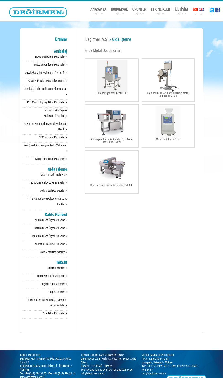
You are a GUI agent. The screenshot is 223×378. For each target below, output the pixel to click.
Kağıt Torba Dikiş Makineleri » (51, 158)
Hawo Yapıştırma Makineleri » (51, 56)
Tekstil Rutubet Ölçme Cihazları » (49, 236)
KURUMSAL (119, 9)
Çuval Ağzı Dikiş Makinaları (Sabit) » (47, 80)
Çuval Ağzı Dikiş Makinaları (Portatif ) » (46, 72)
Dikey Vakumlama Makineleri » (50, 64)
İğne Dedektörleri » (57, 267)
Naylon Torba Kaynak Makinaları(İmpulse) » (55, 113)
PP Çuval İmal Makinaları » (53, 137)
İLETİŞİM (181, 9)
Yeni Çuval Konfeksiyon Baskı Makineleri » (45, 148)
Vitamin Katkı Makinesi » (54, 174)
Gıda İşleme (57, 169)
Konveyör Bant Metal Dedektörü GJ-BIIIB (111, 169)
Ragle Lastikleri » (58, 292)
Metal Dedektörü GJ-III (168, 123)
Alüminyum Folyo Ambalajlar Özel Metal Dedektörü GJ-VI (111, 125)
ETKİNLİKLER (160, 9)
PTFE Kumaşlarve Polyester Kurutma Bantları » (47, 201)
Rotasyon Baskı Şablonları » (52, 275)
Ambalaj (60, 51)
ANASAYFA (98, 9)
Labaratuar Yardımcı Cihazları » (50, 244)
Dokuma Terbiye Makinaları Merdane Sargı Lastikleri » (47, 302)
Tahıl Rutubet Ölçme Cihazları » (50, 220)
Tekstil (61, 262)
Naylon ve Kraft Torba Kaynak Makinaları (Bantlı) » (45, 126)
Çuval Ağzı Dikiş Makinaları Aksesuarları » (45, 91)
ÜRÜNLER (139, 9)
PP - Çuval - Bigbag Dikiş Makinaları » (47, 102)
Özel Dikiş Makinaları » (55, 313)
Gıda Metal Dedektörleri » (53, 190)
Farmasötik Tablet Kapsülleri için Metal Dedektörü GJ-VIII (168, 79)
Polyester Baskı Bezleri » (54, 284)
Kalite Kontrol (56, 214)
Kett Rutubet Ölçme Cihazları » (50, 228)
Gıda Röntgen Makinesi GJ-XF (112, 77)
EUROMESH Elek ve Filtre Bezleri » (49, 182)
